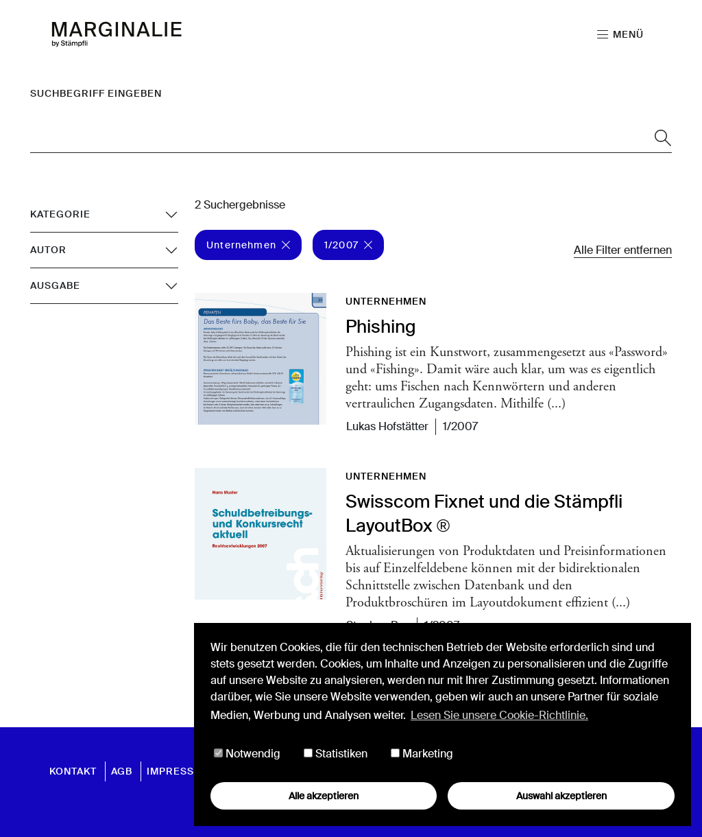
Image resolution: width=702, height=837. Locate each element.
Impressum (178, 771)
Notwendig (247, 754)
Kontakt (73, 771)
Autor (48, 250)
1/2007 (348, 245)
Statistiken (335, 754)
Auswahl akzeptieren (561, 796)
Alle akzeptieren (324, 796)
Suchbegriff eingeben (96, 93)
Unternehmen (248, 245)
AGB (121, 771)
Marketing (422, 754)
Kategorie (60, 214)
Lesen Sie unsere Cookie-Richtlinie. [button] (499, 715)
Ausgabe (55, 285)
